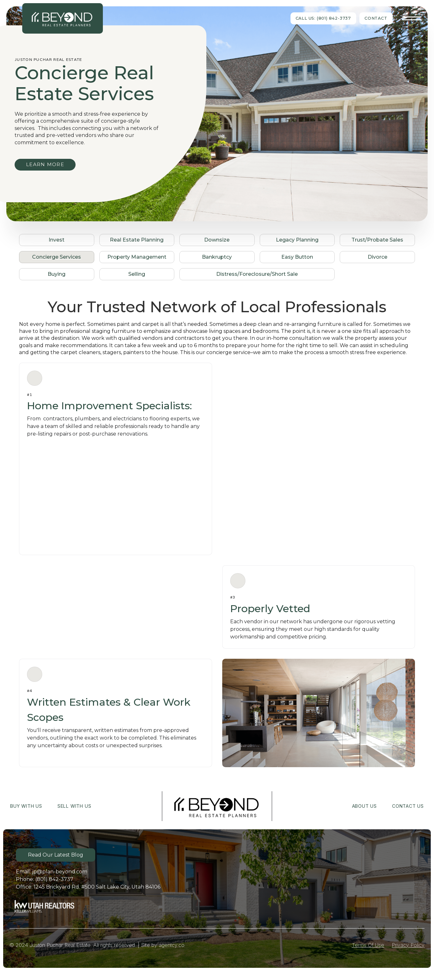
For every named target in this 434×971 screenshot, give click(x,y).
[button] (411, 18)
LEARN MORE (45, 164)
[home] (62, 18)
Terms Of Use (368, 945)
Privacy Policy (408, 945)
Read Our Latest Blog (55, 855)
